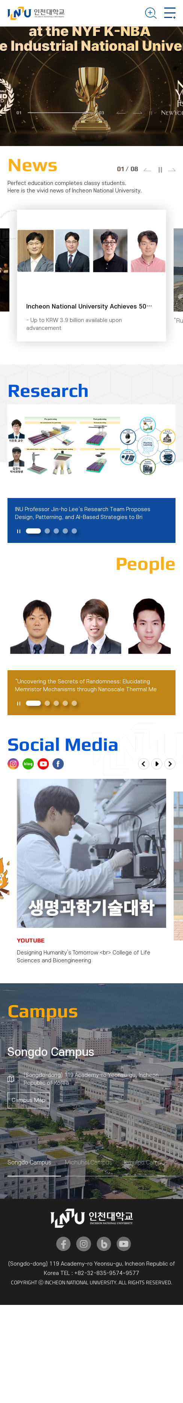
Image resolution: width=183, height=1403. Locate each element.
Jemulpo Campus (145, 1162)
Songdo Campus (29, 1162)
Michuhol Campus (88, 1162)
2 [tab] (47, 531)
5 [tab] (74, 531)
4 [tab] (65, 531)
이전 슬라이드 (121, 112)
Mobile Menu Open (170, 13)
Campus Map (28, 1100)
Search (151, 13)
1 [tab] (33, 531)
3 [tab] (56, 531)
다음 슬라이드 (137, 112)
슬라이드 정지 (151, 113)
